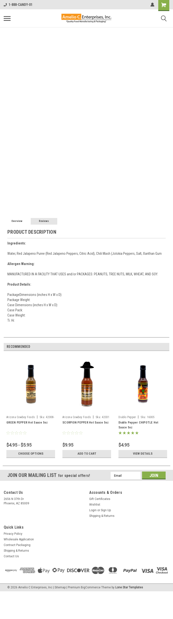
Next (165, 347)
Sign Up (106, 510)
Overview (16, 221)
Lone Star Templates (129, 587)
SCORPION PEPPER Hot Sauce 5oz (85, 422)
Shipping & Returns (102, 516)
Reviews (44, 221)
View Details (143, 454)
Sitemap (60, 587)
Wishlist (94, 504)
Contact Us (11, 556)
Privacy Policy (13, 533)
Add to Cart (87, 454)
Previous (158, 347)
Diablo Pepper (127, 417)
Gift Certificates (99, 499)
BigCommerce (91, 587)
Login (93, 510)
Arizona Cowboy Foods (20, 417)
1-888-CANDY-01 (18, 5)
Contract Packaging (17, 545)
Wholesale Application (19, 539)
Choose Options (30, 454)
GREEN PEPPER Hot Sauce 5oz (27, 422)
